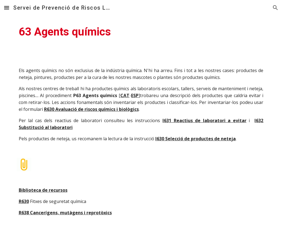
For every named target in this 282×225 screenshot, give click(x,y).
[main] (141, 32)
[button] (6, 7)
